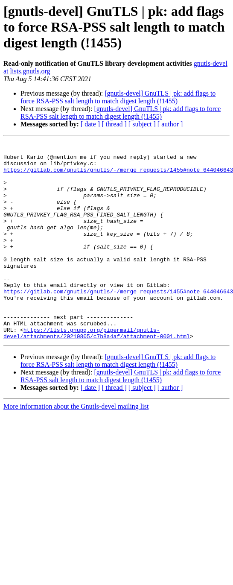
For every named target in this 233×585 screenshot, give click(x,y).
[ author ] (170, 124)
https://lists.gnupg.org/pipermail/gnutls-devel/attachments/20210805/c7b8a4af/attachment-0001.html (96, 372)
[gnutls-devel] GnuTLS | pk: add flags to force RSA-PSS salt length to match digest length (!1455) (118, 97)
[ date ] (90, 124)
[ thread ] (114, 124)
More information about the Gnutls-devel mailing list (76, 446)
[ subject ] (142, 124)
